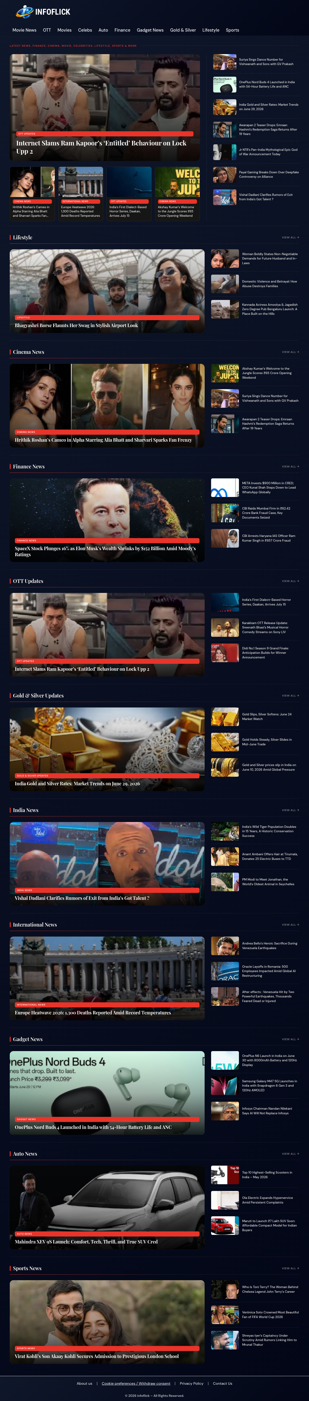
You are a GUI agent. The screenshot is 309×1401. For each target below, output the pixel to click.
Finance (122, 30)
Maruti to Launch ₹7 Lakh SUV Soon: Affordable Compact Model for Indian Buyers (269, 1225)
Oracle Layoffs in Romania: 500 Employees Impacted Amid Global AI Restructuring (269, 971)
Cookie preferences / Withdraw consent (136, 1383)
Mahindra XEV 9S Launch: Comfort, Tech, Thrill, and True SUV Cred (86, 1241)
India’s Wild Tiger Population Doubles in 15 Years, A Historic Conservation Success (269, 831)
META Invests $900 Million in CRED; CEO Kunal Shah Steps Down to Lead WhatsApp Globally (269, 487)
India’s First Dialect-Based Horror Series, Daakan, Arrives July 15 (128, 211)
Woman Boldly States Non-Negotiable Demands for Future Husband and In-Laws (270, 258)
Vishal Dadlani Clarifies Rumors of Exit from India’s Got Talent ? (266, 197)
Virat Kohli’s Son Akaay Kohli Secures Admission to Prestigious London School (97, 1356)
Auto (103, 30)
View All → (290, 237)
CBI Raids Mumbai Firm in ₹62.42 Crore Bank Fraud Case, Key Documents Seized (266, 513)
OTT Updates (26, 133)
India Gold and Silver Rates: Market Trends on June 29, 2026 (77, 783)
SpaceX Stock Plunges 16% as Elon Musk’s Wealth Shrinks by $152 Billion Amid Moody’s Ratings (105, 551)
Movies (65, 30)
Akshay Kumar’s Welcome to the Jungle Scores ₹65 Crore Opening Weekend (176, 211)
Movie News (24, 30)
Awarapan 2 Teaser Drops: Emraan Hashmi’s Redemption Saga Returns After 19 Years (268, 129)
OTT (47, 30)
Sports (232, 30)
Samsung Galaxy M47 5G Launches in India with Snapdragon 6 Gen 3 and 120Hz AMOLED (269, 1085)
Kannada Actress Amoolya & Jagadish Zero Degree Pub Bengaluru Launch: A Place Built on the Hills (270, 309)
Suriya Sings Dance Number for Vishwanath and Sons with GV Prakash (266, 62)
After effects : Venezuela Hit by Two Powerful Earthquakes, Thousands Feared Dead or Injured (268, 996)
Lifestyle (211, 30)
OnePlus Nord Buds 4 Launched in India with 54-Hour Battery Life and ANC (267, 84)
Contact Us (222, 1383)
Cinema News (22, 201)
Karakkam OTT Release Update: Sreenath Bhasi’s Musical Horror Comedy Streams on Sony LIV (265, 627)
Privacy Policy (191, 1383)
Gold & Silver (183, 30)
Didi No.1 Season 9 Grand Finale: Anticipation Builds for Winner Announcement (265, 652)
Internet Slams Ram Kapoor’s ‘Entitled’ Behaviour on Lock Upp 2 (101, 146)
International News (75, 201)
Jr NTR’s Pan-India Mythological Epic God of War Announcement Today (268, 152)
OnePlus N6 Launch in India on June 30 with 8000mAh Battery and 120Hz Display (269, 1060)
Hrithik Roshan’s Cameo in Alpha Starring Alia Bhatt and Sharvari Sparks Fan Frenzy (31, 213)
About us (84, 1383)
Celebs (85, 30)
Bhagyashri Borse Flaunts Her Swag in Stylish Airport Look (76, 325)
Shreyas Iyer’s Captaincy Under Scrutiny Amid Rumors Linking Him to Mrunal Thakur (269, 1340)
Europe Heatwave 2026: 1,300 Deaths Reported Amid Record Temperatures (80, 211)
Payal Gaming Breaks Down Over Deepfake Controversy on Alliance (269, 174)
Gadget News (150, 30)
